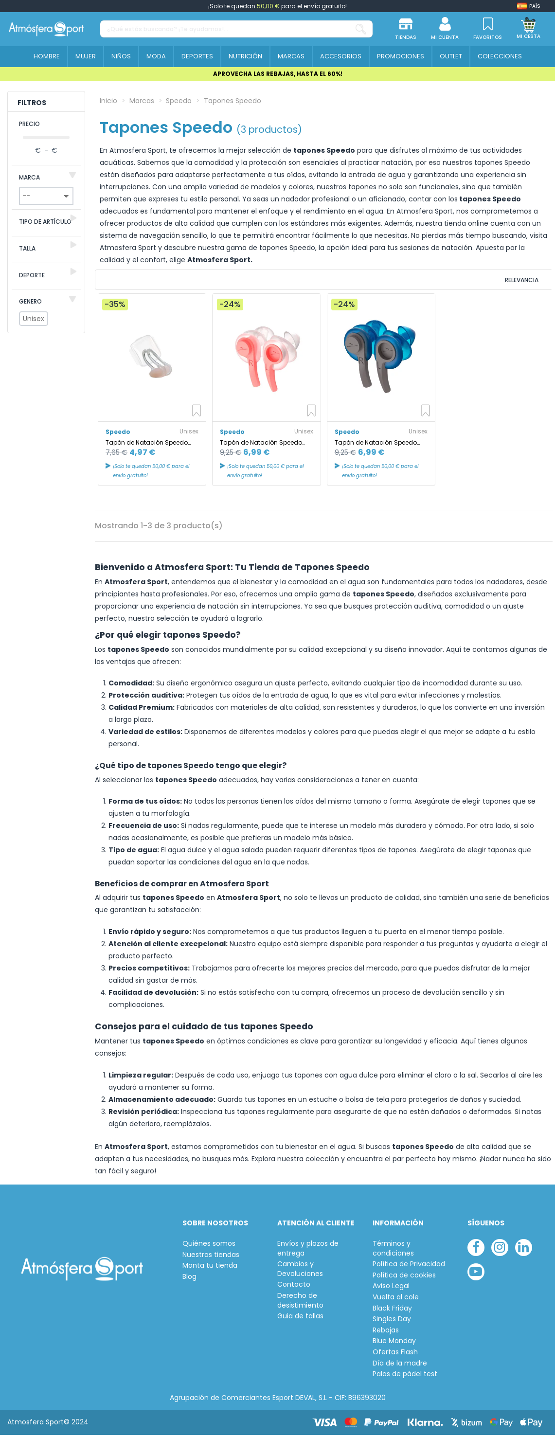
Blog (189, 1278)
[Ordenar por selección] (486, 280)
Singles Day (392, 1321)
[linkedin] (523, 1249)
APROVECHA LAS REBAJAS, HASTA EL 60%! (277, 74)
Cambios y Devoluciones (300, 1270)
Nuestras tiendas (210, 1256)
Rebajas (386, 1331)
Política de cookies (404, 1276)
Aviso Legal (391, 1288)
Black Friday (392, 1309)
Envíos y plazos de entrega (308, 1250)
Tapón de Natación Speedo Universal (147, 444)
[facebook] (475, 1249)
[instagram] (499, 1249)
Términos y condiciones (393, 1250)
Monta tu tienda (209, 1267)
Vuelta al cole (396, 1299)
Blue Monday (394, 1342)
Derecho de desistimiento (300, 1302)
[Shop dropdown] (528, 6)
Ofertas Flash (395, 1354)
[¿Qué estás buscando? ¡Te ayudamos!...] (361, 29)
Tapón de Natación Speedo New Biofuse (261, 444)
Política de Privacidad (409, 1266)
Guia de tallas (300, 1318)
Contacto (293, 1286)
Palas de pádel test (405, 1376)
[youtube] (475, 1273)
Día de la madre (400, 1364)
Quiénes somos (208, 1245)
